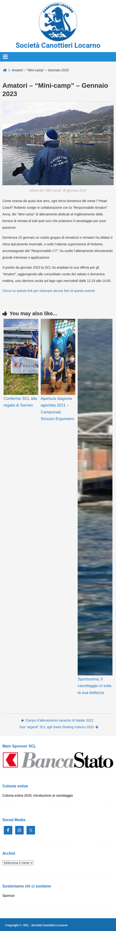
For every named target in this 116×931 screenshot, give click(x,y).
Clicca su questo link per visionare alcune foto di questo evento (48, 291)
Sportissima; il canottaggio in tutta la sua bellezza (94, 686)
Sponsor (8, 895)
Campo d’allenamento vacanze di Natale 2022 (57, 720)
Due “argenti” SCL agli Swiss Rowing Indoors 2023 (58, 727)
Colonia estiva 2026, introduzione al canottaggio (37, 795)
